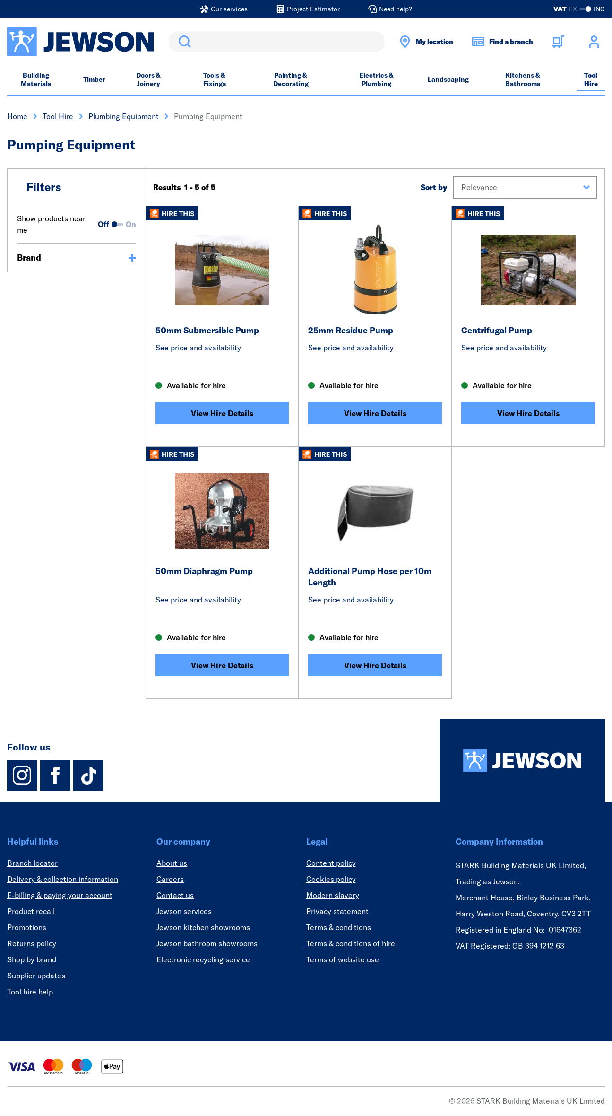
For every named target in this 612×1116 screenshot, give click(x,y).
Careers (170, 879)
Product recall (31, 911)
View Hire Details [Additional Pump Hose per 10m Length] (375, 665)
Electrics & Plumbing (376, 79)
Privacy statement (337, 911)
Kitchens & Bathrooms (522, 79)
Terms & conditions (338, 927)
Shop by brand (31, 959)
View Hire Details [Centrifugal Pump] (528, 413)
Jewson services (184, 911)
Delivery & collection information (62, 879)
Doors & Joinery (148, 79)
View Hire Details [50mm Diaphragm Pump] (222, 665)
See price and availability (198, 347)
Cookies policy (331, 879)
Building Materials (36, 79)
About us (171, 863)
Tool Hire (591, 79)
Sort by (434, 187)
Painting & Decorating (291, 79)
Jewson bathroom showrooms (207, 943)
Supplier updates (36, 975)
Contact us (175, 895)
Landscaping (448, 79)
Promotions (26, 927)
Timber (94, 79)
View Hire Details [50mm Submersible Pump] (222, 413)
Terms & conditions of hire (350, 943)
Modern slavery (332, 895)
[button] (525, 187)
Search (183, 41)
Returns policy (31, 943)
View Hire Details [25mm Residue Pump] (375, 413)
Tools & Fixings (214, 79)
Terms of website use (342, 959)
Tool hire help (30, 991)
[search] (277, 41)
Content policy (331, 863)
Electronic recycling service (203, 959)
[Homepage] (522, 760)
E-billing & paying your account (59, 895)
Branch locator (32, 863)
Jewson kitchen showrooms (203, 927)
